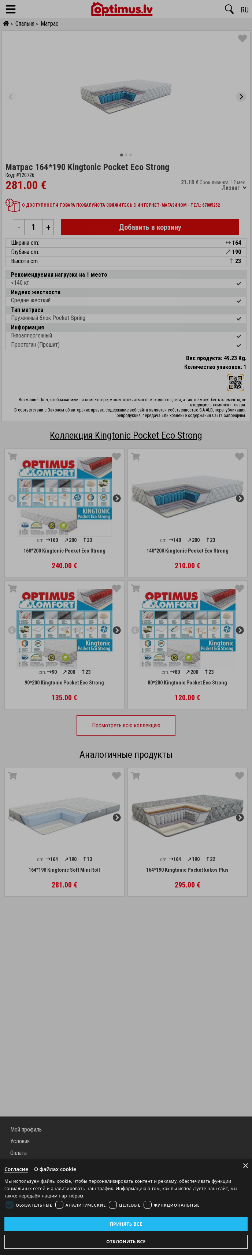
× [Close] (245, 1165)
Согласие (16, 1169)
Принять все (126, 1224)
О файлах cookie (55, 1169)
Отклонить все (125, 1242)
